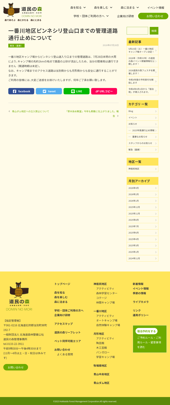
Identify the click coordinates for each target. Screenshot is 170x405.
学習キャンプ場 (105, 357)
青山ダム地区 (102, 383)
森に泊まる (128, 7)
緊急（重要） (16, 45)
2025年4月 (133, 239)
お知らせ (132, 123)
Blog (130, 111)
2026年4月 (133, 187)
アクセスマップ (63, 324)
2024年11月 (134, 258)
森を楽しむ (101, 7)
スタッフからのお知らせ (140, 143)
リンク (137, 310)
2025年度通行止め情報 (143, 130)
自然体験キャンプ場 (108, 325)
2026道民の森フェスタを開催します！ (141, 72)
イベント (132, 117)
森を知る (76, 7)
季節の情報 (139, 293)
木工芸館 (101, 348)
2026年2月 (133, 194)
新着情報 (138, 284)
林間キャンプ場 (105, 302)
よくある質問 (65, 354)
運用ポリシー (141, 315)
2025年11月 (134, 213)
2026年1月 (133, 200)
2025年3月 (133, 245)
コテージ (101, 298)
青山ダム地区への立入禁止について (30, 111)
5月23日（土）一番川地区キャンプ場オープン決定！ (141, 50)
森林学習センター (107, 293)
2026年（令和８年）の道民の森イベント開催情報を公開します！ (141, 60)
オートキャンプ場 (107, 320)
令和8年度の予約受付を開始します (140, 81)
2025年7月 (133, 226)
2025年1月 (133, 251)
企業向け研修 (125, 16)
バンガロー (103, 352)
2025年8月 (133, 219)
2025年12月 (134, 207)
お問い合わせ (154, 16)
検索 (154, 31)
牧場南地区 (100, 365)
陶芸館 (100, 343)
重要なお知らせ (139, 136)
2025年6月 (133, 232)
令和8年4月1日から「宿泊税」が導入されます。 (141, 90)
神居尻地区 (133, 168)
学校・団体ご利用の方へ (89, 16)
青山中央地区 (102, 374)
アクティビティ (105, 288)
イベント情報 (155, 7)
